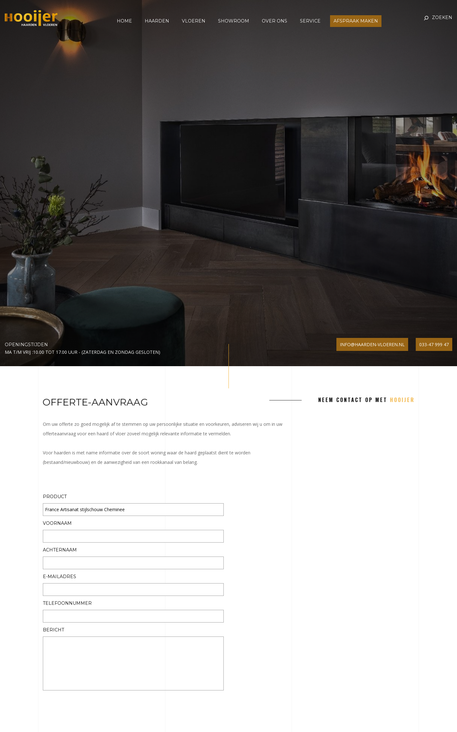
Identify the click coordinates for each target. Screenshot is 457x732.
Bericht (53, 630)
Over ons (274, 21)
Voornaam (57, 523)
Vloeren (193, 21)
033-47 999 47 (434, 344)
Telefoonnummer (67, 603)
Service (310, 21)
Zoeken (442, 17)
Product (55, 496)
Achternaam (60, 550)
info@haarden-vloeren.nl (372, 344)
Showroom (233, 21)
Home (124, 21)
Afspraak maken (356, 21)
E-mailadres (59, 576)
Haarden (157, 21)
